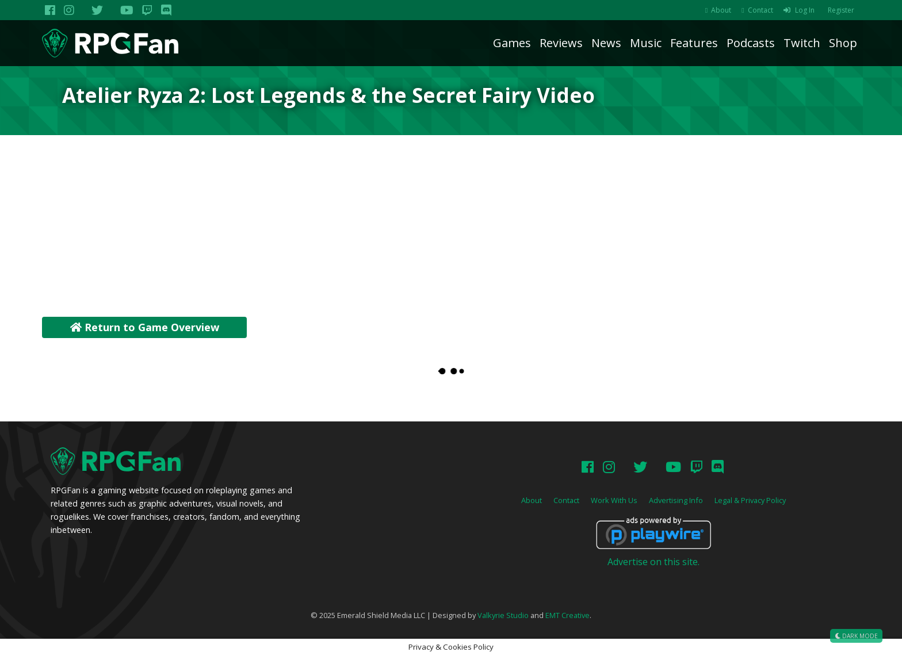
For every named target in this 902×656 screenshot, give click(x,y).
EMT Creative (567, 615)
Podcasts (751, 43)
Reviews (561, 43)
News (606, 43)
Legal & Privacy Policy (750, 500)
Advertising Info (676, 500)
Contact (760, 10)
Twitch (801, 43)
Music (646, 43)
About (721, 10)
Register (841, 10)
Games (512, 43)
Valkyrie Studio (503, 615)
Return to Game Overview (144, 327)
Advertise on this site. (653, 561)
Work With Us (614, 500)
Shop (843, 43)
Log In (805, 10)
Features (694, 43)
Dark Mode (856, 636)
